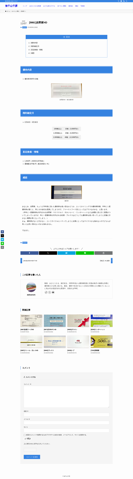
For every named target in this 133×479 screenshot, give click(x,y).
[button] (29, 253)
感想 (32, 53)
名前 (26, 411)
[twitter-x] (118, 1)
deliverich (31, 295)
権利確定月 (35, 46)
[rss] (124, 1)
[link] (46, 292)
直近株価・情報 (37, 50)
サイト (26, 427)
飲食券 (24, 27)
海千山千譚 (11, 6)
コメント (27, 384)
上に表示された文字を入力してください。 (37, 444)
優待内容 (34, 43)
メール (27, 419)
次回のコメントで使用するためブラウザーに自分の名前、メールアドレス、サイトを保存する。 (56, 435)
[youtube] (121, 1)
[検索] (126, 1)
